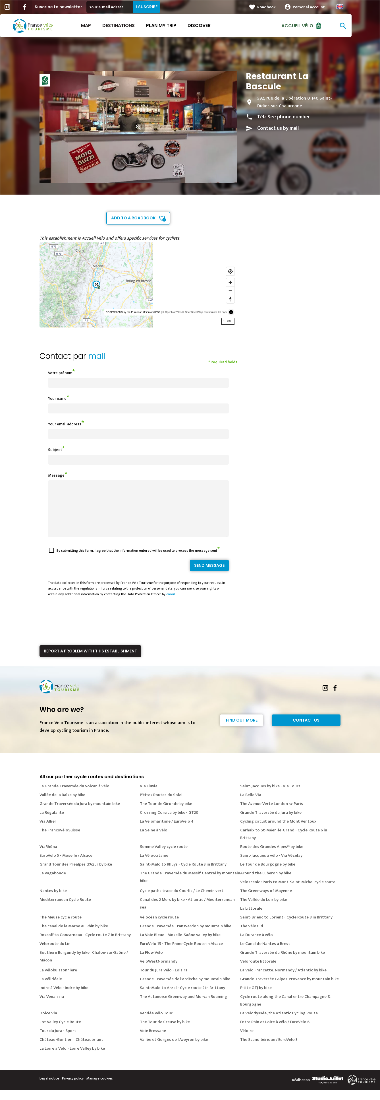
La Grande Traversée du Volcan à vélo (74, 796)
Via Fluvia (148, 796)
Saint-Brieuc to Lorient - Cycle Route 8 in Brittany (286, 927)
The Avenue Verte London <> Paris (271, 813)
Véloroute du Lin (55, 953)
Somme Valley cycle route (164, 856)
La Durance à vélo (256, 945)
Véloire (247, 1041)
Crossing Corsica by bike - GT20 (169, 822)
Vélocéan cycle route (159, 927)
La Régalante (52, 822)
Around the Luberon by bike (265, 883)
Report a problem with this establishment (90, 661)
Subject (55, 449)
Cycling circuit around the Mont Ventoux (278, 831)
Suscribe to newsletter (72, 7)
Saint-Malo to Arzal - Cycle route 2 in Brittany (182, 998)
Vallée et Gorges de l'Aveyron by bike (174, 1049)
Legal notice (49, 1088)
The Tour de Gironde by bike (166, 813)
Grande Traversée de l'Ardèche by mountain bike (185, 989)
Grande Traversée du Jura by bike (271, 822)
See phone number (288, 117)
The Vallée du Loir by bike (263, 909)
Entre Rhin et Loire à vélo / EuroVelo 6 (275, 1032)
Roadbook (280, 7)
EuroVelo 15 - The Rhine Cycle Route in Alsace (181, 953)
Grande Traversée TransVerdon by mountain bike (185, 936)
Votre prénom (60, 373)
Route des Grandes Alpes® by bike (271, 856)
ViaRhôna (48, 856)
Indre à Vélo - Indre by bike (64, 998)
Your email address (64, 424)
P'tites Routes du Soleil (162, 805)
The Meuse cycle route (61, 927)
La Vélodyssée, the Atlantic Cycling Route (279, 1023)
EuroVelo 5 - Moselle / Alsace (66, 865)
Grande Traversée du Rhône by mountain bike (282, 962)
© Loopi (222, 312)
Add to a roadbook (133, 218)
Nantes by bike (53, 901)
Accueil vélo (311, 25)
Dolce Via (48, 1023)
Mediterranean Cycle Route (65, 909)
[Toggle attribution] (231, 312)
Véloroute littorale (258, 971)
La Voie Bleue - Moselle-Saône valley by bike (180, 945)
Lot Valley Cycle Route (60, 1032)
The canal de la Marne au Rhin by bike (74, 936)
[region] (139, 284)
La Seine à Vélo (153, 840)
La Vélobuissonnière (58, 980)
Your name (57, 398)
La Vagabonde (53, 883)
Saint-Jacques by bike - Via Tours (270, 796)
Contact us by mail (278, 128)
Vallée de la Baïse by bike (62, 805)
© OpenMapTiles (171, 312)
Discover (213, 25)
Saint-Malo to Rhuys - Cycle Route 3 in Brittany (183, 874)
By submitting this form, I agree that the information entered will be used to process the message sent (137, 561)
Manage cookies (99, 1088)
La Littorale (251, 918)
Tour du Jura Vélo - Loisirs (163, 980)
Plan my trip (175, 25)
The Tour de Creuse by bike (165, 1032)
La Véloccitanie (154, 865)
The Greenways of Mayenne (266, 901)
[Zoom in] (230, 282)
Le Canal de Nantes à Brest (265, 953)
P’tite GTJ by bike (256, 998)
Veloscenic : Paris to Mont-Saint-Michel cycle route (287, 892)
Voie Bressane (153, 1041)
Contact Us (306, 730)
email (170, 604)
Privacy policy (73, 1088)
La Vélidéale (51, 989)
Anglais (354, 7)
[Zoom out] (230, 291)
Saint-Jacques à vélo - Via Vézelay (271, 865)
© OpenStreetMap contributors (199, 312)
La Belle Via (250, 805)
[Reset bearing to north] (230, 299)
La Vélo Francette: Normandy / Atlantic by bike (283, 980)
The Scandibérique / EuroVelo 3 (269, 1049)
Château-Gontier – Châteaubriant (71, 1049)
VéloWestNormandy (158, 971)
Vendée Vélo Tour (156, 1023)
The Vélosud (251, 936)
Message (56, 475)
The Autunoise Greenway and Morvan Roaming (183, 1006)
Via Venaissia (52, 1006)
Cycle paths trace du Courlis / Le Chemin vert (181, 901)
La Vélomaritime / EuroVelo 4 (167, 831)
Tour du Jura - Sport (58, 1041)
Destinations (133, 25)
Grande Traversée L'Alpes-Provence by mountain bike (289, 989)
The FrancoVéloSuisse (60, 840)
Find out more (242, 730)
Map (100, 25)
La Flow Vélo (151, 962)
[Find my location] (230, 271)
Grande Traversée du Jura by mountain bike (80, 813)
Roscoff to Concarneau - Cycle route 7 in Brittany (85, 945)
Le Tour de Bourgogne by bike (267, 874)
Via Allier (48, 831)
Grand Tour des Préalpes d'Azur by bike (76, 874)
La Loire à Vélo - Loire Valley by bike (72, 1058)
